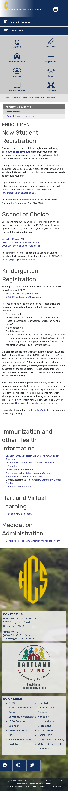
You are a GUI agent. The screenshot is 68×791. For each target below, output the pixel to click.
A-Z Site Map (55, 787)
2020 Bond (15, 703)
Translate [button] (16, 31)
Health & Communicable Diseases (46, 708)
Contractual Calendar (21, 716)
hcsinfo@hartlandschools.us (21, 638)
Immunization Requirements (20, 469)
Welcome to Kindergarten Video (22, 293)
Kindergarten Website (38, 410)
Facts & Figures (20, 22)
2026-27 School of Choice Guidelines (21, 242)
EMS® (42, 783)
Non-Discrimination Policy (18, 787)
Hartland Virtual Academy (19, 514)
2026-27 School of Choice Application (21, 246)
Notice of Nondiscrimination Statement (48, 721)
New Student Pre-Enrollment (22, 152)
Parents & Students (32, 97)
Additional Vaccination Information (24, 476)
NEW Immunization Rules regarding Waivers (28, 473)
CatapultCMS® (32, 783)
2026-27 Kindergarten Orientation (23, 297)
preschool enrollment (32, 199)
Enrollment (50, 97)
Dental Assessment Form (18, 486)
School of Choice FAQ (13, 239)
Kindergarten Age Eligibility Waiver (39, 365)
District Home (11, 97)
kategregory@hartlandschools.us (19, 193)
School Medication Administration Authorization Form (33, 541)
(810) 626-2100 (13, 632)
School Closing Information (21, 116)
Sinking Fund (45, 730)
